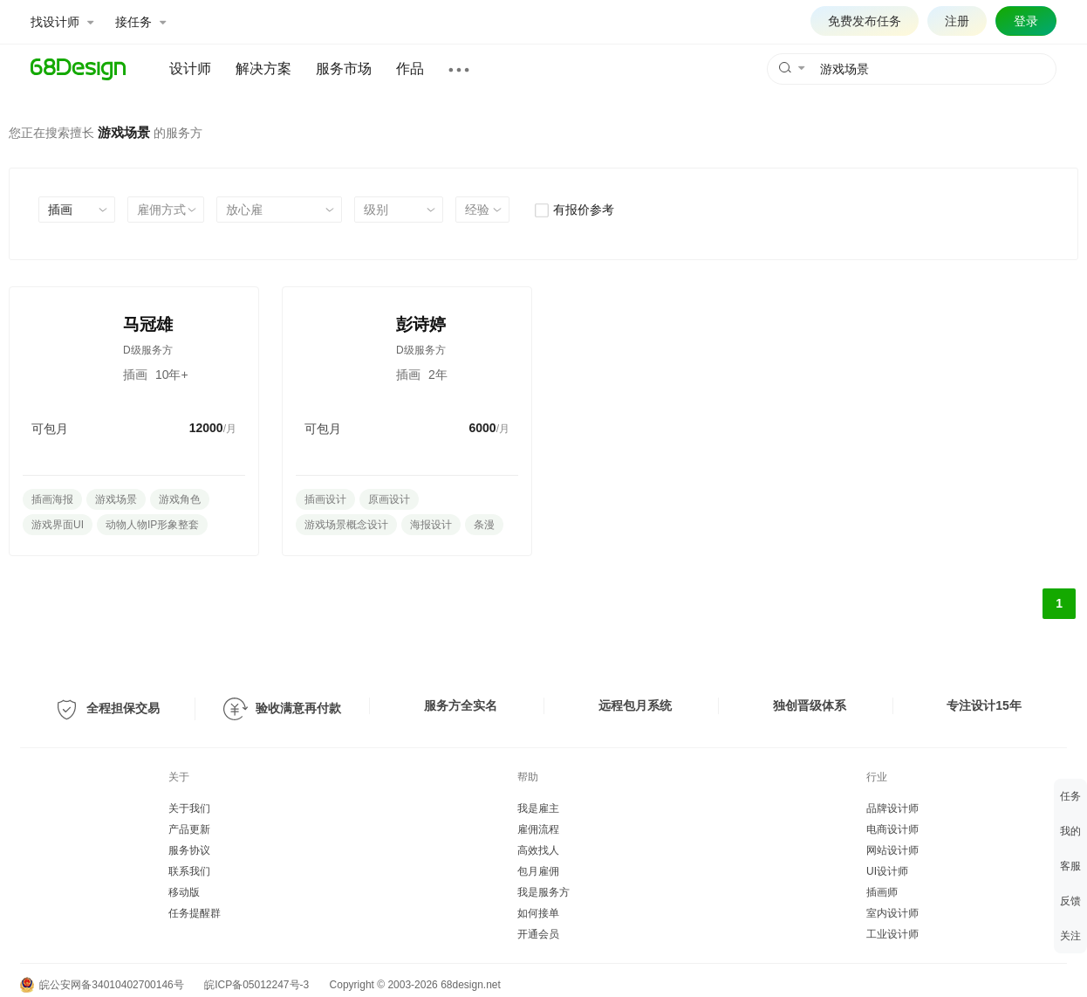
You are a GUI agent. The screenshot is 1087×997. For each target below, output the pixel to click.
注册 (957, 21)
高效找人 (538, 850)
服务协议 (189, 850)
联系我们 (189, 871)
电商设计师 (892, 829)
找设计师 (62, 22)
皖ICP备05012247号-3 (256, 985)
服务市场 (344, 68)
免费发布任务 (864, 21)
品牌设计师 (892, 808)
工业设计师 (892, 934)
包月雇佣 (538, 871)
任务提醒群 (194, 913)
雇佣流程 (538, 829)
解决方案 (263, 68)
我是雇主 (538, 808)
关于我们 (189, 808)
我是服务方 (543, 892)
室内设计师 (892, 913)
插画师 (882, 892)
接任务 (140, 22)
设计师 (190, 68)
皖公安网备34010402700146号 (102, 985)
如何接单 (538, 913)
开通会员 (538, 934)
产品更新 (189, 829)
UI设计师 (887, 871)
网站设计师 (892, 850)
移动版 (184, 892)
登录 (1026, 21)
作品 (410, 68)
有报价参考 (573, 210)
